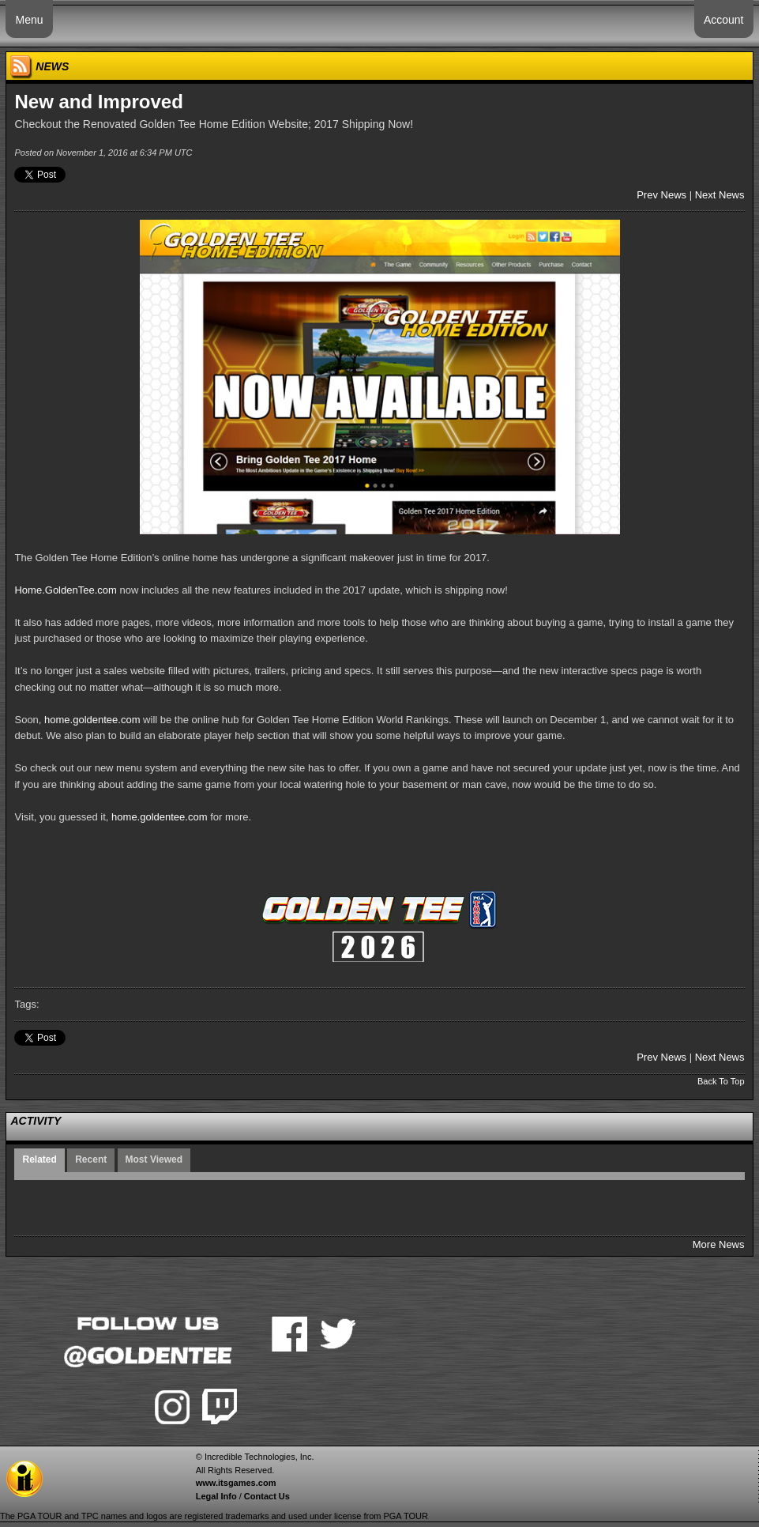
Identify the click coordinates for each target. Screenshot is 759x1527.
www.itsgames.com (236, 1482)
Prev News (661, 195)
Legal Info (216, 1496)
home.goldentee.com (92, 720)
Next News (720, 195)
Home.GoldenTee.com (65, 590)
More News (719, 1244)
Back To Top (721, 1081)
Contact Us (267, 1496)
